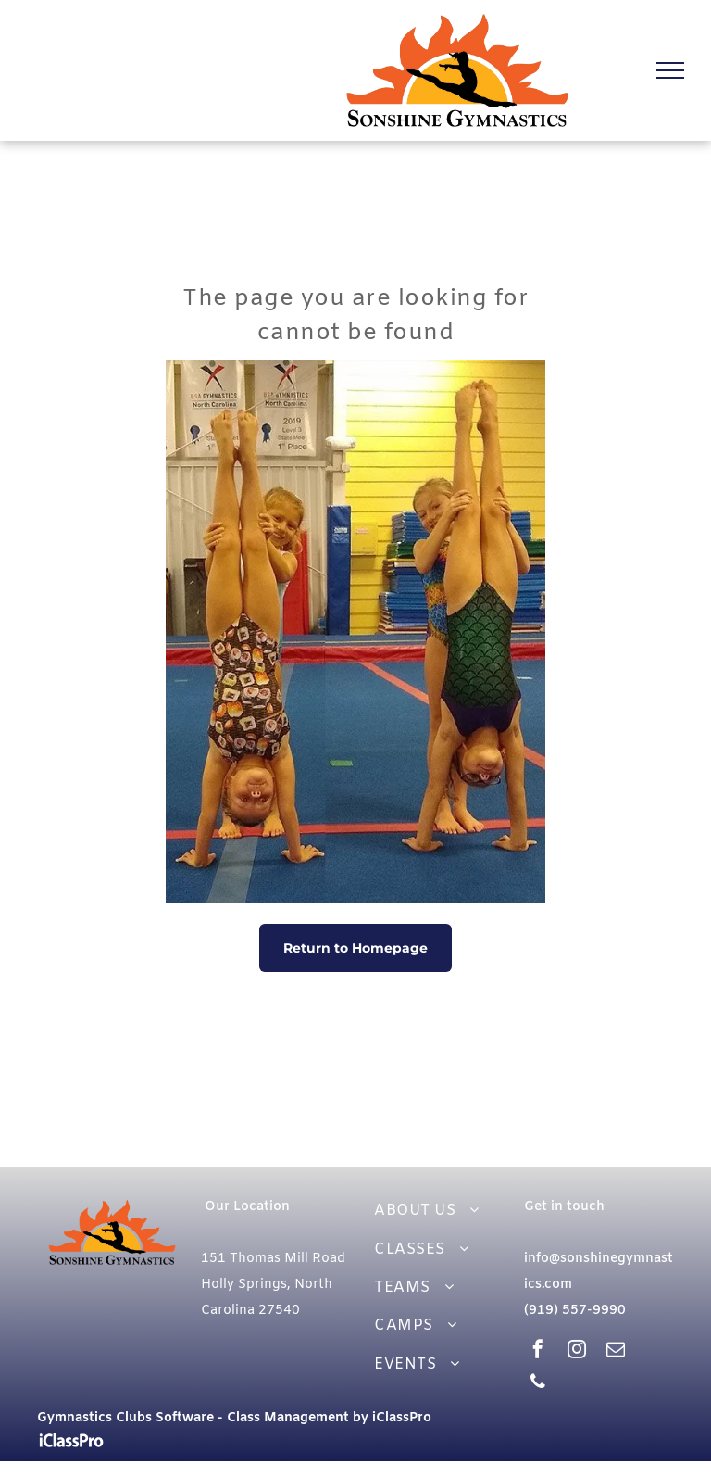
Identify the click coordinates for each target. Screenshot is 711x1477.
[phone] (538, 1384)
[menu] (670, 70)
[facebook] (538, 1351)
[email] (616, 1351)
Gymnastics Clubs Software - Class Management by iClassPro (234, 1418)
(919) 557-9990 (575, 1310)
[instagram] (577, 1351)
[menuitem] (437, 1211)
